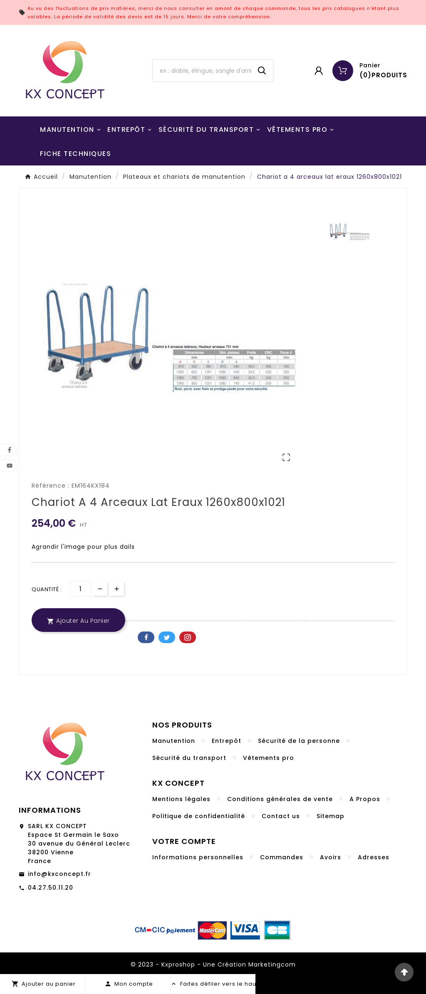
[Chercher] (202, 70)
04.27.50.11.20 (50, 887)
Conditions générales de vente (280, 799)
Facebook (146, 637)
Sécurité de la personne (299, 741)
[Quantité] (80, 589)
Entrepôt (226, 741)
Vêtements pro (268, 758)
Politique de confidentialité (198, 816)
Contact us (281, 816)
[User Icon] (318, 70)
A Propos (364, 799)
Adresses (373, 857)
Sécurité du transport (189, 758)
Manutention (173, 741)
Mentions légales (181, 799)
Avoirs (330, 857)
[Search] (262, 71)
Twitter (167, 637)
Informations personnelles (197, 857)
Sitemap (330, 816)
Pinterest (187, 637)
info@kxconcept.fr (59, 874)
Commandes (281, 857)
